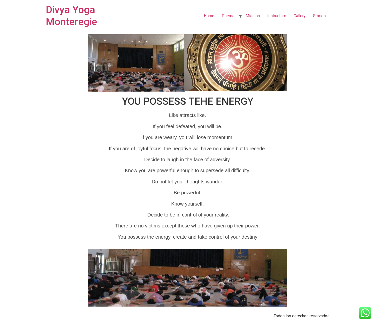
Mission (253, 15)
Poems (228, 15)
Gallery (300, 15)
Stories (319, 15)
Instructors (276, 15)
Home (209, 15)
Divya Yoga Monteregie (71, 16)
